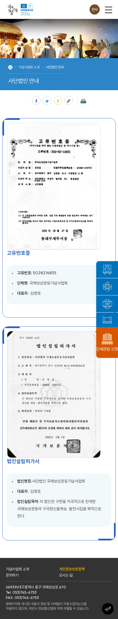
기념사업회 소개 (17, 569)
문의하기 (12, 575)
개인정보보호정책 (72, 569)
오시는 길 (66, 575)
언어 (94, 9)
